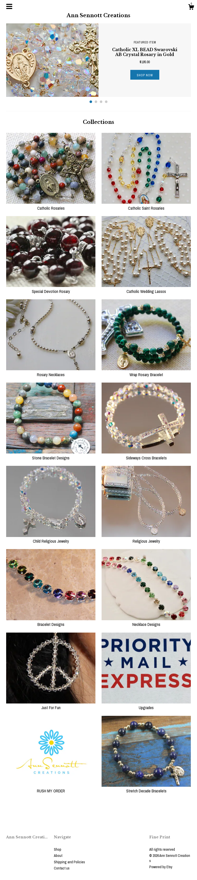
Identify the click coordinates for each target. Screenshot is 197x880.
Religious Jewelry (146, 538)
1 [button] (91, 101)
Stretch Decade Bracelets (146, 788)
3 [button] (101, 101)
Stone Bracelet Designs (50, 454)
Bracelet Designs (50, 621)
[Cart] (191, 8)
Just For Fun (50, 704)
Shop (57, 849)
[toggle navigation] (9, 6)
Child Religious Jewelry (50, 538)
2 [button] (96, 101)
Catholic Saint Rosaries (146, 205)
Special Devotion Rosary (50, 288)
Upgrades (146, 704)
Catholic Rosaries (50, 205)
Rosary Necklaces (50, 371)
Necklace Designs (146, 621)
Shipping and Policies (69, 862)
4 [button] (106, 101)
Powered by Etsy (160, 867)
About (58, 855)
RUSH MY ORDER (50, 788)
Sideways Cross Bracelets (146, 454)
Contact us (62, 868)
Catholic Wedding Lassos (146, 288)
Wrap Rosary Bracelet (146, 371)
